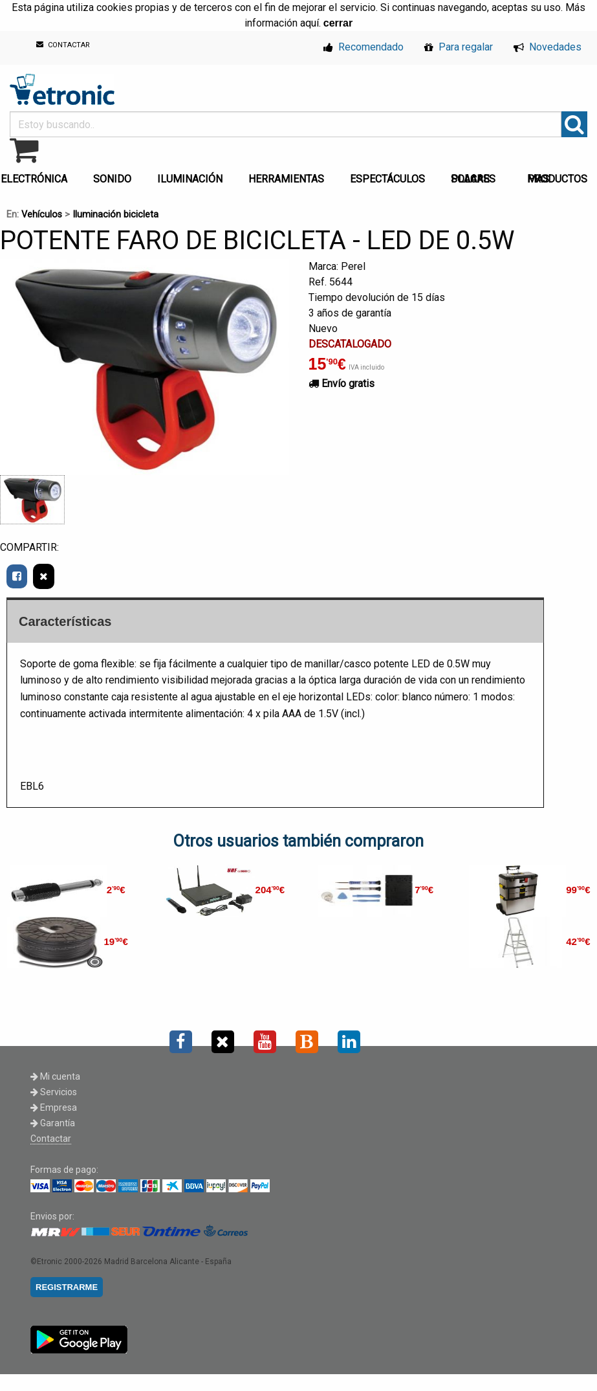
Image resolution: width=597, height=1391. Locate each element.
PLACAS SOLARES (473, 179)
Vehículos (41, 214)
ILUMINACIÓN (190, 179)
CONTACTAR (63, 45)
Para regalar (458, 47)
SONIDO (112, 179)
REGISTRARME (67, 1287)
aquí (309, 23)
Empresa (53, 1107)
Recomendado (363, 47)
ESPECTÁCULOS (387, 179)
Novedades (547, 47)
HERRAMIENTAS (286, 179)
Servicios (53, 1092)
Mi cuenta (55, 1076)
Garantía (52, 1123)
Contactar (50, 1138)
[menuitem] (115, 175)
